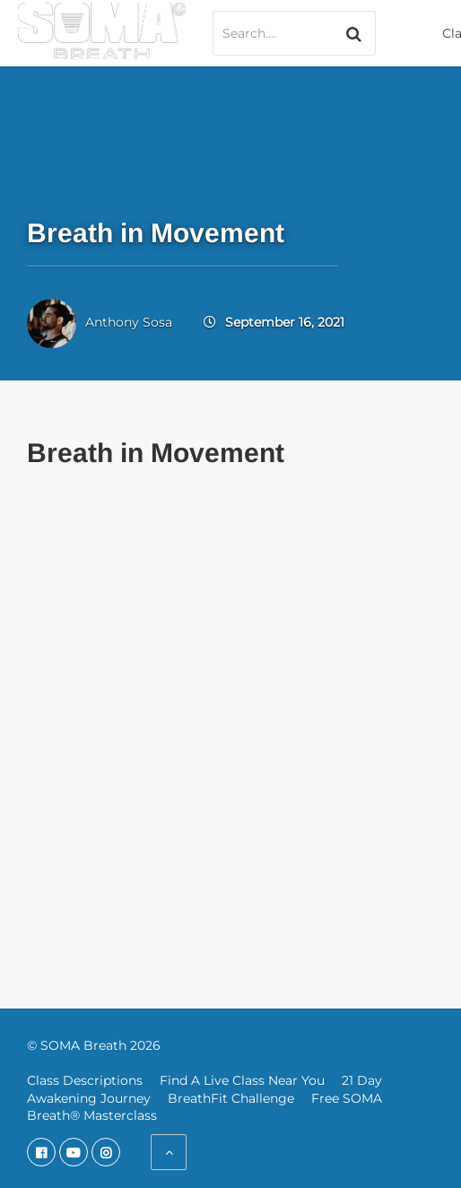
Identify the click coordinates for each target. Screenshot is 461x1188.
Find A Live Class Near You (242, 1080)
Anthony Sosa (128, 322)
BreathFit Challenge (231, 1098)
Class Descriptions (85, 1080)
